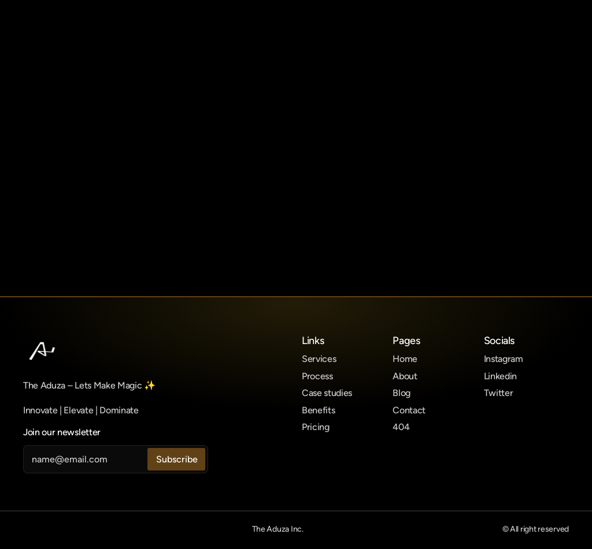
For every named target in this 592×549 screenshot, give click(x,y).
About (405, 376)
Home (405, 358)
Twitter (498, 392)
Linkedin (500, 376)
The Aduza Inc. (278, 529)
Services (319, 358)
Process (317, 376)
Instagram (503, 358)
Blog (401, 392)
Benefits (318, 410)
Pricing (316, 426)
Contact (409, 410)
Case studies (327, 392)
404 (401, 426)
